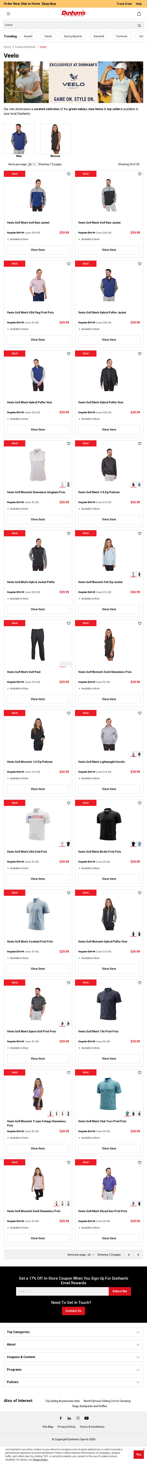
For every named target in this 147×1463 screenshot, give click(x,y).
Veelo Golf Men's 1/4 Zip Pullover (99, 492)
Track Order (125, 3)
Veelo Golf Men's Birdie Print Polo (99, 851)
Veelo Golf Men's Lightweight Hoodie (101, 761)
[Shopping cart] (139, 14)
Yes (138, 1454)
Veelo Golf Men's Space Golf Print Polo (31, 1031)
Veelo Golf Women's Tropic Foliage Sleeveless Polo (36, 1123)
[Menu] (8, 14)
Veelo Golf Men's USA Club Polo (27, 851)
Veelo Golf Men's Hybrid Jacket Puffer (31, 582)
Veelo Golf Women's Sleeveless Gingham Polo (36, 492)
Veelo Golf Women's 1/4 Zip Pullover (30, 761)
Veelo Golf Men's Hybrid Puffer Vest (29, 402)
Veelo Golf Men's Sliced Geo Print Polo (102, 1211)
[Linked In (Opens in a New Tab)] (69, 1417)
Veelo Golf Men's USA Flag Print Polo (30, 312)
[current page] (32, 164)
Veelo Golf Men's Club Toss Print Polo (102, 1121)
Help (139, 3)
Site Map (47, 1426)
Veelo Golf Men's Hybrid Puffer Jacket (102, 312)
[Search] (73, 25)
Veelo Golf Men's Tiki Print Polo (98, 1031)
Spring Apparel (73, 36)
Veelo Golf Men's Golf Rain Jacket (28, 222)
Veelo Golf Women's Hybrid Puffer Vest (102, 941)
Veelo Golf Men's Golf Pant (24, 671)
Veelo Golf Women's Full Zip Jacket (100, 582)
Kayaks (28, 36)
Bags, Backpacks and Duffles (90, 1406)
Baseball (99, 36)
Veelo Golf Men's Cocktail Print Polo (30, 941)
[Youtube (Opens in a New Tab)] (86, 1417)
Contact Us (73, 1311)
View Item (38, 250)
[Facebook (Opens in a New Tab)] (61, 1417)
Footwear (121, 36)
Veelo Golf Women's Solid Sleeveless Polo (105, 671)
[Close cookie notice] (143, 1449)
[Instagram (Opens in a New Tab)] (78, 1417)
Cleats (48, 36)
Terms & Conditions (92, 1426)
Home (7, 46)
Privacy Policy (66, 1426)
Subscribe (120, 1291)
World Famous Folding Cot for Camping (107, 1401)
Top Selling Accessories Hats (62, 1401)
